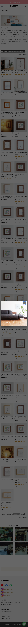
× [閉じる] (24, 303)
